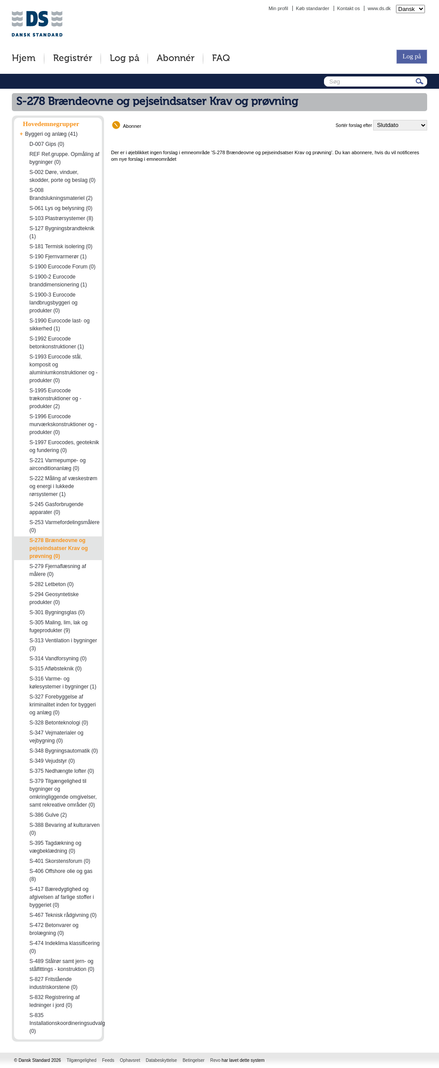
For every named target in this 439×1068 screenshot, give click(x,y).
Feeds (108, 1060)
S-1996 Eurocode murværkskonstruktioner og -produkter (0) (63, 424)
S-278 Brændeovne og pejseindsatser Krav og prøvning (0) (58, 548)
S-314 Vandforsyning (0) (57, 658)
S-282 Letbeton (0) (51, 584)
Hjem (24, 58)
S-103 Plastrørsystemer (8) (61, 218)
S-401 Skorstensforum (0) (59, 861)
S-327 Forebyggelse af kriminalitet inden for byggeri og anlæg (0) (62, 705)
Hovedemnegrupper (51, 123)
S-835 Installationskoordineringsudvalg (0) (67, 1023)
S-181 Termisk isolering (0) (61, 246)
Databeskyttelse (161, 1060)
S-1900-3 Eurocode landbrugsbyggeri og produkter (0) (53, 303)
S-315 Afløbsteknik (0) (55, 669)
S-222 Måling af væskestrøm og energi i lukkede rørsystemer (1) (63, 486)
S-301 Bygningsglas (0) (57, 612)
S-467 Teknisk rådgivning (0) (63, 915)
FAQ (221, 58)
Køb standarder (312, 8)
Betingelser (194, 1060)
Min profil (278, 8)
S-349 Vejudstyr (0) (52, 761)
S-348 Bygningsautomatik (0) (63, 751)
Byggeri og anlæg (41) (51, 134)
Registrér (72, 58)
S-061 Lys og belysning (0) (60, 208)
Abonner (132, 126)
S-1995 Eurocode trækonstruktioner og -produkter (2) (55, 398)
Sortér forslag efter (353, 125)
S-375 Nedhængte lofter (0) (61, 771)
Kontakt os (348, 8)
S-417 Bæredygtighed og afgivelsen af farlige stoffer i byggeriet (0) (61, 897)
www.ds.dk (379, 8)
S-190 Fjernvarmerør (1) (57, 256)
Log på (124, 58)
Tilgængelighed (82, 1060)
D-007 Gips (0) (46, 144)
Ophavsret (130, 1060)
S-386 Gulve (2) (48, 815)
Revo (215, 1060)
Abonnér (175, 58)
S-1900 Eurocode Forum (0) (62, 267)
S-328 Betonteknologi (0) (58, 723)
